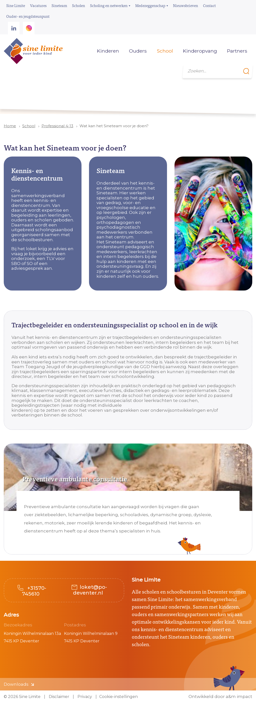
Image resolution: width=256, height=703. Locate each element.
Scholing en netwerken (109, 5)
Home (84, 51)
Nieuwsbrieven (185, 5)
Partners (237, 51)
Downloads (16, 684)
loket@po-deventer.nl (90, 590)
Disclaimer (58, 696)
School (28, 125)
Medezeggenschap (150, 5)
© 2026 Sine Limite (22, 696)
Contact (209, 5)
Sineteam (59, 5)
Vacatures (38, 5)
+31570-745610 (34, 591)
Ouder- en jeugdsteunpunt (28, 16)
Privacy (84, 696)
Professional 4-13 (57, 125)
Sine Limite (15, 5)
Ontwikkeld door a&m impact (220, 696)
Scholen (78, 5)
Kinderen (108, 51)
